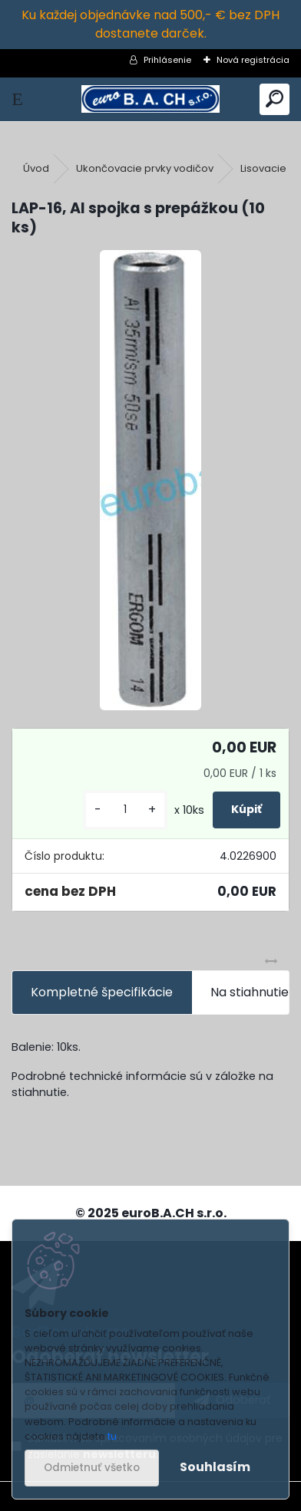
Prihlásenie (167, 60)
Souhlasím (215, 1467)
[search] (274, 99)
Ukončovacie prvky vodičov (144, 168)
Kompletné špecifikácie (102, 992)
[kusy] (125, 809)
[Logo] (150, 99)
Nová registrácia (253, 60)
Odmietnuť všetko (92, 1467)
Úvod (36, 168)
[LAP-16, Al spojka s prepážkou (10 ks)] (150, 480)
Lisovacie (263, 168)
